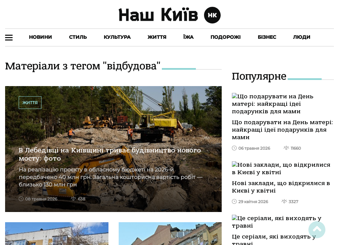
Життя (157, 37)
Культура (117, 37)
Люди (301, 37)
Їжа (188, 37)
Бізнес (267, 37)
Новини (40, 37)
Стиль (78, 37)
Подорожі (225, 37)
